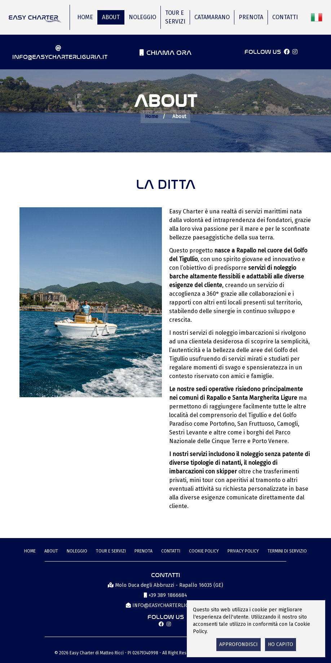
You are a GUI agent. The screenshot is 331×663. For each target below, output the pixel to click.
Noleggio (142, 17)
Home (85, 17)
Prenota (251, 17)
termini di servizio (287, 551)
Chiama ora (168, 52)
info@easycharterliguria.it (59, 56)
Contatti (285, 17)
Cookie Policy (204, 551)
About (111, 17)
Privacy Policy (243, 551)
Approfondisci (238, 644)
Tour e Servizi (175, 17)
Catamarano (212, 17)
